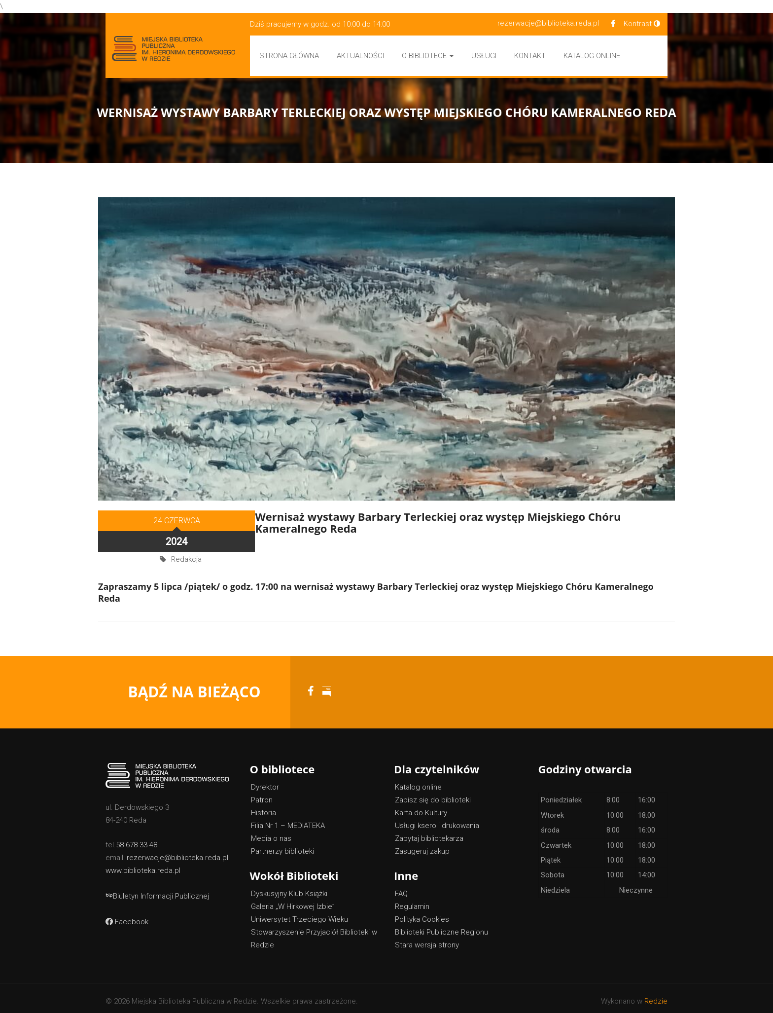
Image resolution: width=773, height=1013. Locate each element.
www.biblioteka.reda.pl (142, 864)
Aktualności (360, 55)
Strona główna (289, 55)
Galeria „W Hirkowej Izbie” (293, 900)
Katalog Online (591, 55)
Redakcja (186, 534)
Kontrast (642, 23)
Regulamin (412, 900)
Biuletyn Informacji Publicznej (157, 890)
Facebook (126, 915)
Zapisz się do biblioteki (433, 794)
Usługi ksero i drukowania (437, 819)
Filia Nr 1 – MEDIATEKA (288, 819)
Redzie (656, 995)
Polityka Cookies (422, 913)
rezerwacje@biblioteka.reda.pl (548, 23)
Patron (262, 794)
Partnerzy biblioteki (282, 845)
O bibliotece (428, 55)
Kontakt (530, 55)
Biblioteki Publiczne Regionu (441, 926)
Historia (263, 806)
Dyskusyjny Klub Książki (289, 887)
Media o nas (271, 832)
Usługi (483, 55)
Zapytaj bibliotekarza (429, 832)
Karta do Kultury (421, 806)
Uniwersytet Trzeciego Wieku (299, 913)
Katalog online (418, 781)
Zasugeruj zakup (422, 845)
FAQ (401, 887)
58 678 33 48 (136, 838)
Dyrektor (265, 781)
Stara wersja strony (427, 939)
